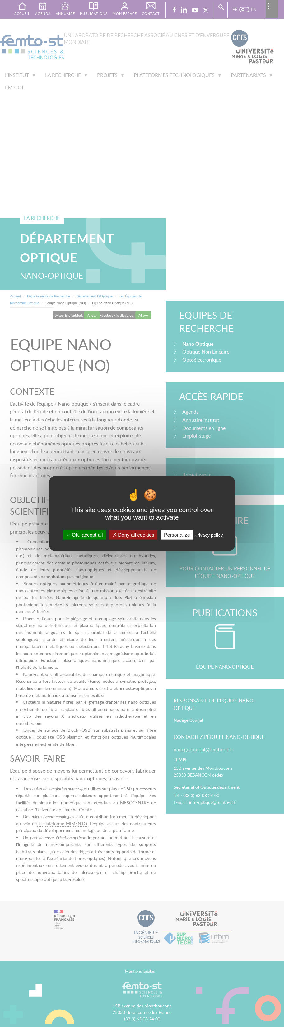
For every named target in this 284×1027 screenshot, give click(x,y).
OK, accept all (85, 535)
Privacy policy (208, 535)
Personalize (177, 535)
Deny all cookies (133, 535)
